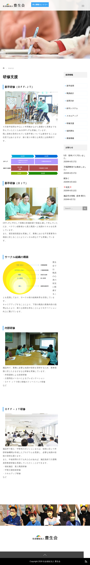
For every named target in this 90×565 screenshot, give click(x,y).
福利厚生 (70, 131)
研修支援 (70, 123)
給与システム (72, 108)
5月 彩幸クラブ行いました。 (74, 156)
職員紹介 (70, 93)
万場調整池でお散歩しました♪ (75, 168)
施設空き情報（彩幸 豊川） (75, 196)
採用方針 (70, 101)
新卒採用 (70, 86)
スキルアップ (72, 116)
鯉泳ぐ (66, 178)
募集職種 (70, 138)
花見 (67, 187)
